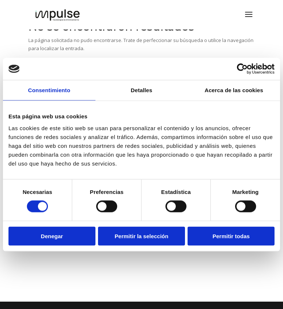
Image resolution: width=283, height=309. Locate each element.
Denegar (52, 236)
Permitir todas (231, 236)
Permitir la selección (141, 236)
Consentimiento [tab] (49, 90)
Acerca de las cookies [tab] (234, 90)
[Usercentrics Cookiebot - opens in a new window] (242, 68)
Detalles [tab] (141, 90)
